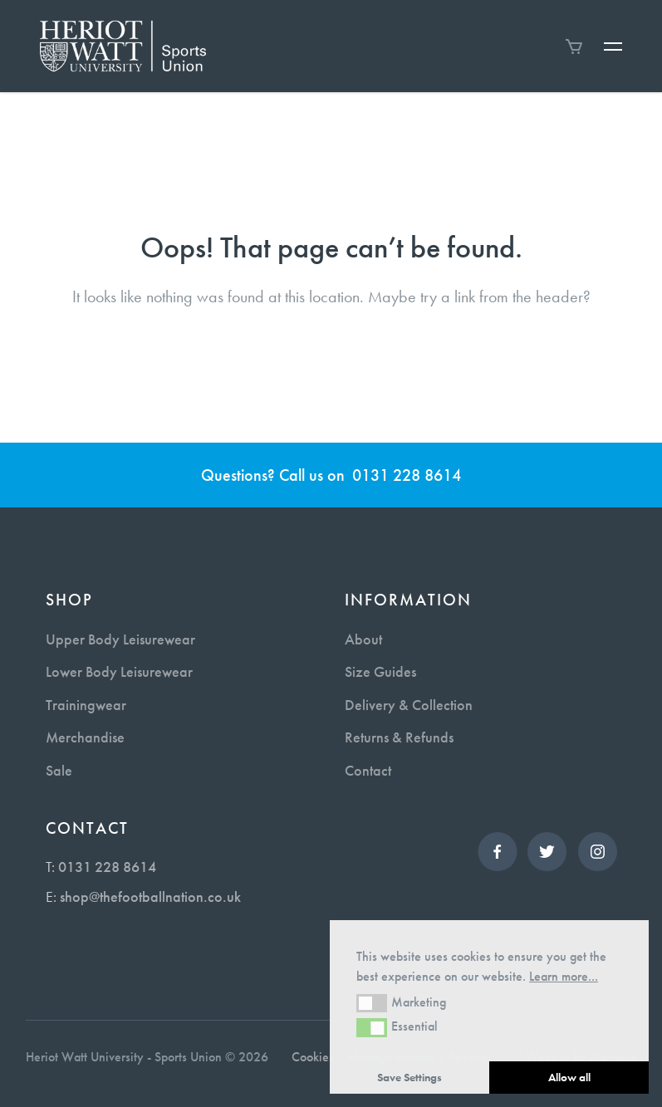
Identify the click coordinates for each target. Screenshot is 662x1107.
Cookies (313, 1056)
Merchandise (85, 737)
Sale (59, 770)
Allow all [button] (569, 1077)
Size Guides (380, 671)
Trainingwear (86, 704)
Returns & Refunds (399, 737)
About (363, 639)
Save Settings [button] (409, 1077)
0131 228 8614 (406, 475)
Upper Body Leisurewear (120, 639)
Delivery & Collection (409, 704)
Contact (368, 770)
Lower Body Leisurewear (119, 671)
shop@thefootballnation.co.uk (150, 896)
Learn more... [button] (563, 976)
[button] (371, 1003)
